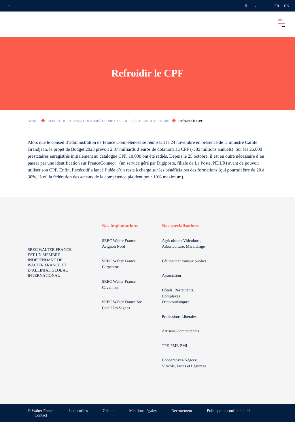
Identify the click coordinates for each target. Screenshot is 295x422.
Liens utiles (78, 411)
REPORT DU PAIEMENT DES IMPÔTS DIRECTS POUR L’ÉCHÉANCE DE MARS (108, 121)
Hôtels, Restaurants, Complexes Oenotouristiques (178, 296)
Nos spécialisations (180, 226)
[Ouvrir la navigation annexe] (9, 5)
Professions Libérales (180, 317)
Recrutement (181, 411)
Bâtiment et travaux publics (184, 261)
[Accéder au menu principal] (281, 23)
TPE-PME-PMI (175, 346)
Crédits (108, 411)
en (286, 6)
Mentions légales (142, 411)
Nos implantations (120, 226)
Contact (41, 415)
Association (171, 276)
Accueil (33, 121)
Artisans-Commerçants (181, 331)
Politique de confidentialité (229, 411)
